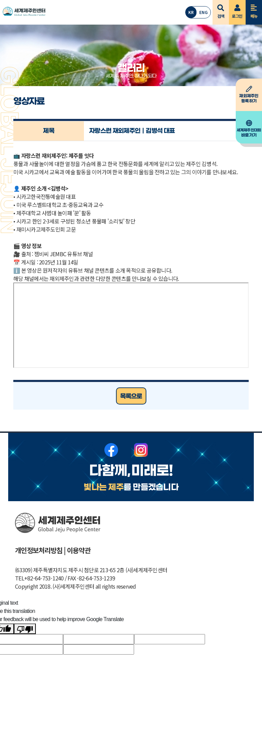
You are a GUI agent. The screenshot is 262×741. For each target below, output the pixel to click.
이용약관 (78, 550)
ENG (203, 12)
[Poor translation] (25, 628)
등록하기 (249, 95)
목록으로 (131, 396)
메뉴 (254, 9)
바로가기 (249, 129)
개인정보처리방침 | (40, 550)
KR (191, 12)
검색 (221, 9)
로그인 (237, 9)
